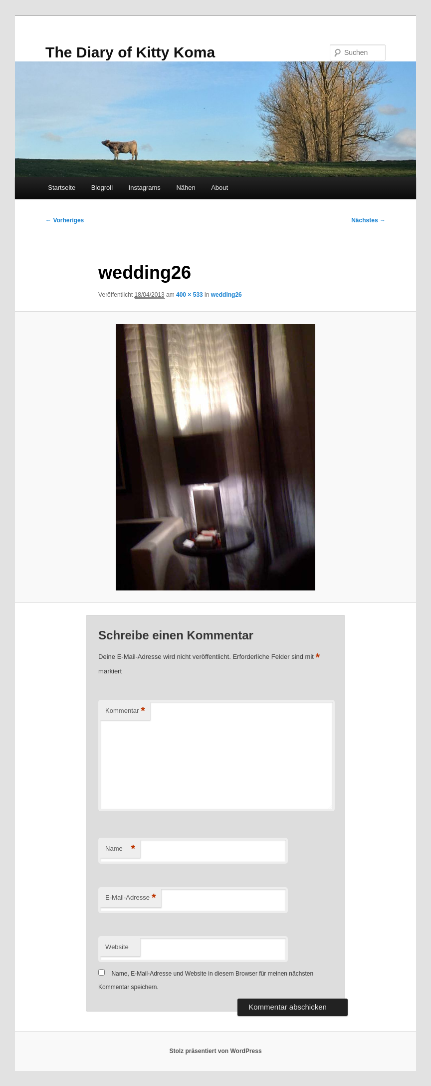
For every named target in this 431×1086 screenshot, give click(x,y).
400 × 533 (189, 294)
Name (120, 849)
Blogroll (102, 187)
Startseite (61, 187)
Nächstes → (368, 220)
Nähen (185, 187)
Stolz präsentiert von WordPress (215, 1051)
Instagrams (145, 187)
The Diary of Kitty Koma (130, 52)
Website (117, 947)
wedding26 (226, 294)
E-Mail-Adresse (130, 898)
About (219, 187)
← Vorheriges (64, 220)
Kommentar (125, 711)
